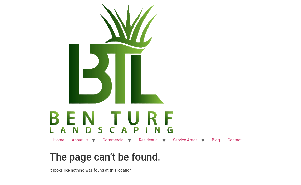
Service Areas (185, 140)
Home (58, 140)
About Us (80, 140)
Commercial (113, 140)
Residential (149, 140)
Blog (216, 140)
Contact (235, 140)
